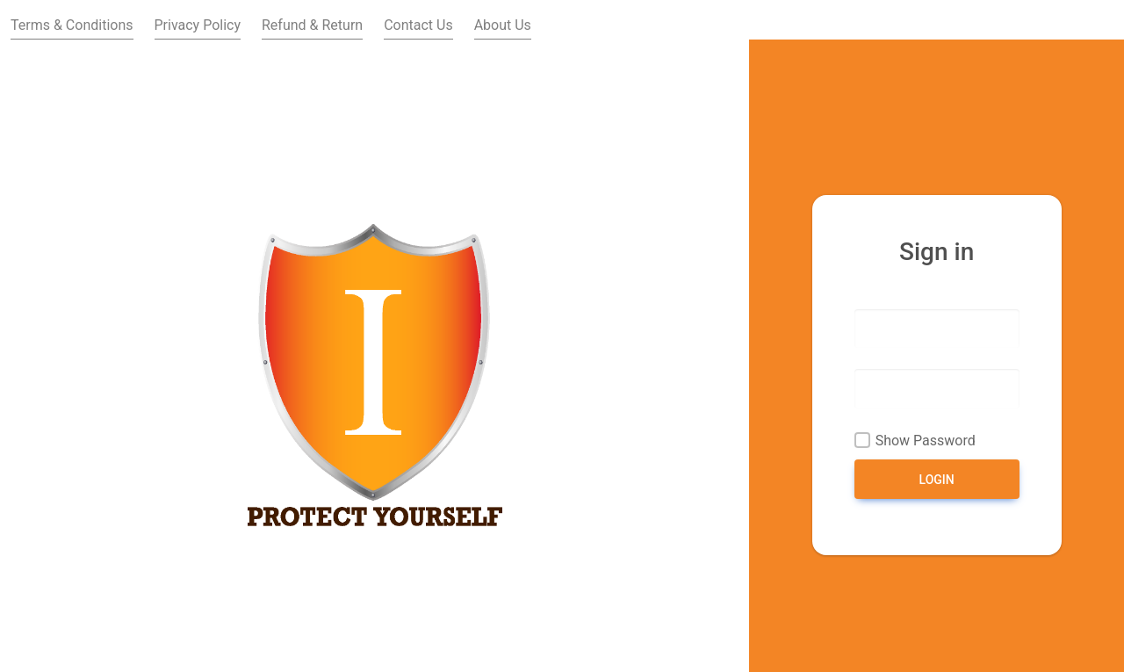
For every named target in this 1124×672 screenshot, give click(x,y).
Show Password (925, 440)
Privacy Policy (198, 25)
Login (937, 480)
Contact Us (418, 25)
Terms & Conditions (72, 25)
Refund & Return (312, 25)
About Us (502, 25)
